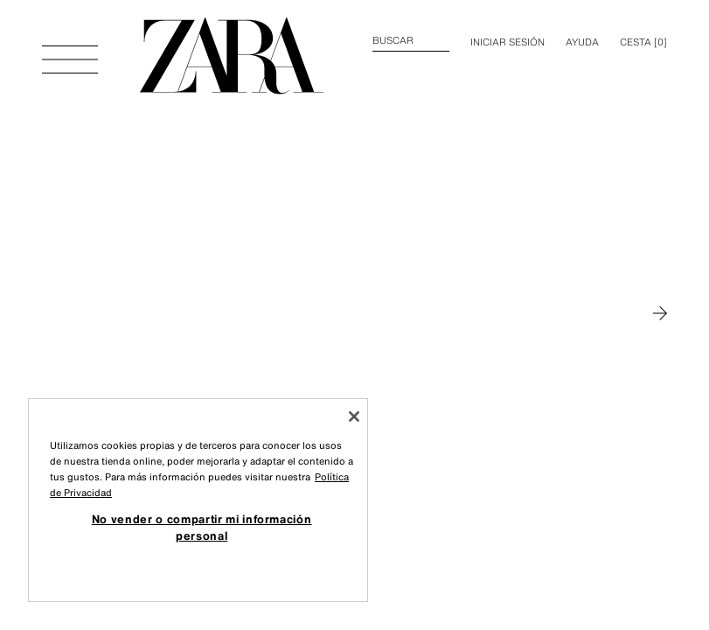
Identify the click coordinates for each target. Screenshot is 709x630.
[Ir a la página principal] (231, 56)
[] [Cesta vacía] (643, 42)
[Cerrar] (354, 416)
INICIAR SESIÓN (507, 42)
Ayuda (582, 42)
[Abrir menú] (70, 51)
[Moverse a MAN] (660, 313)
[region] (198, 500)
